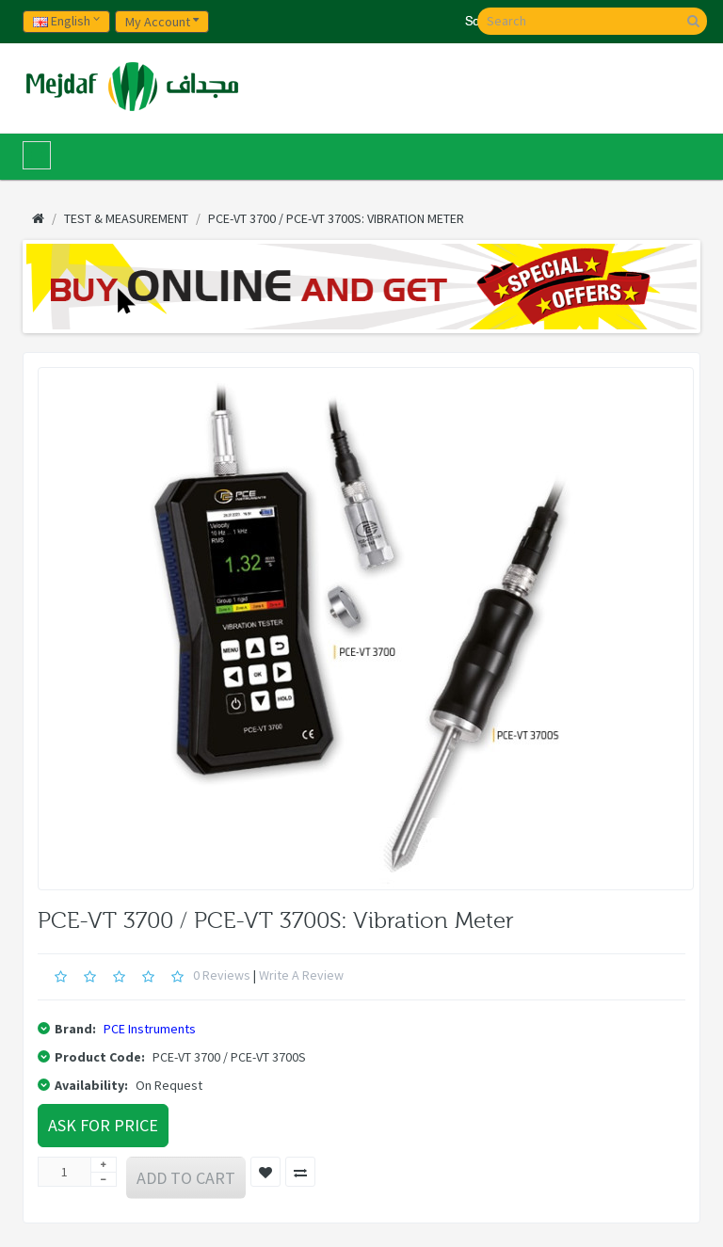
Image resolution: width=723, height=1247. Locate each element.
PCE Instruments (150, 1028)
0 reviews (221, 975)
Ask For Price (103, 1125)
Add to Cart (186, 1178)
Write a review (301, 975)
